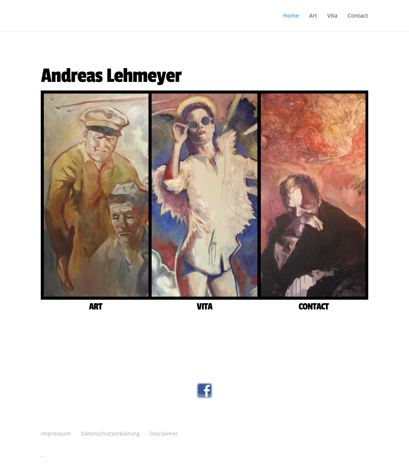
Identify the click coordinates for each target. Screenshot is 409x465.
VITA (204, 306)
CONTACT (314, 306)
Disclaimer (163, 433)
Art (313, 16)
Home (291, 16)
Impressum (56, 433)
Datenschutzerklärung (110, 433)
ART (95, 306)
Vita (332, 16)
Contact (357, 16)
